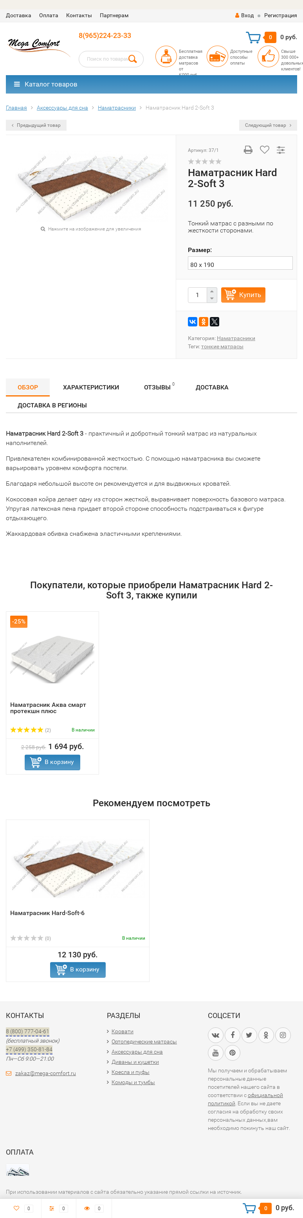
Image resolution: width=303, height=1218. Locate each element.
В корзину (59, 762)
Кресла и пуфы (131, 1072)
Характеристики (91, 387)
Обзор (28, 387)
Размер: (200, 250)
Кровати (122, 1031)
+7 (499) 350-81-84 (29, 1049)
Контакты (79, 15)
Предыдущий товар (36, 125)
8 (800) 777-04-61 (27, 1031)
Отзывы (159, 386)
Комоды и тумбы (133, 1082)
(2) (30, 730)
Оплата (48, 15)
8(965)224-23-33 (105, 35)
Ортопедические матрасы (144, 1041)
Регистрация (280, 15)
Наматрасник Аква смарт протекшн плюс (48, 708)
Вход (244, 15)
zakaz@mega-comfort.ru (45, 1073)
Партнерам (114, 15)
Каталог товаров (46, 84)
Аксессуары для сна (137, 1052)
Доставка (18, 15)
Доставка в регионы (52, 405)
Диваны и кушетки (135, 1062)
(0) (30, 938)
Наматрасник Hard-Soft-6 (47, 913)
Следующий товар (268, 125)
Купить (250, 295)
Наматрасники (236, 338)
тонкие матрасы (222, 346)
